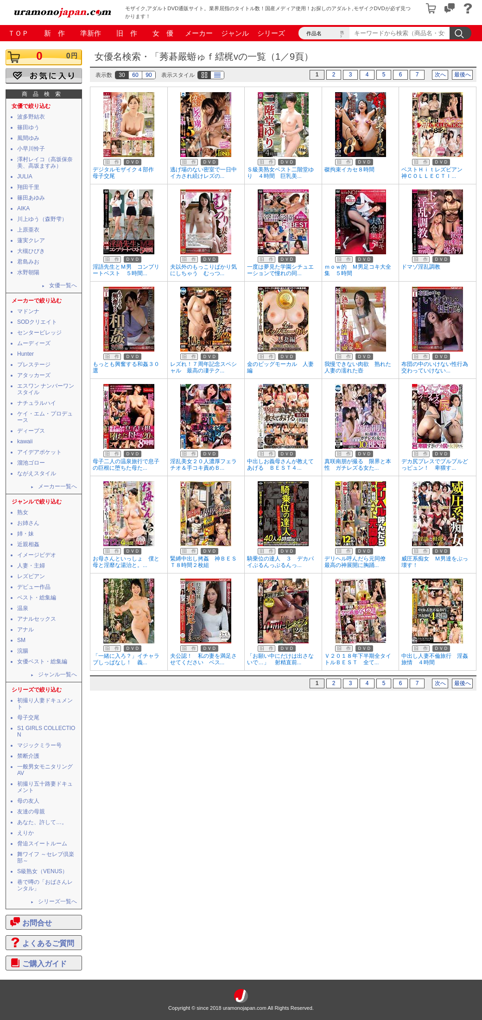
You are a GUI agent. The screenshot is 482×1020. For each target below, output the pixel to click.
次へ (440, 74)
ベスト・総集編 (36, 597)
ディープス (31, 431)
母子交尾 (28, 717)
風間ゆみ (28, 138)
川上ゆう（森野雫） (42, 219)
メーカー (199, 33)
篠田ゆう (28, 127)
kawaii (24, 441)
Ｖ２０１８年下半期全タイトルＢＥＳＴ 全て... (357, 659)
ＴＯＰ (18, 33)
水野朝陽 (28, 272)
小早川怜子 (31, 148)
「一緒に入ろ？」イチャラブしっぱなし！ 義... (126, 659)
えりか (25, 833)
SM (21, 640)
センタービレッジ (39, 332)
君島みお (28, 261)
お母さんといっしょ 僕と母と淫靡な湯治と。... (126, 562)
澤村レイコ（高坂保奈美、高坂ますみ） (45, 162)
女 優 (162, 33)
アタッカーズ (34, 375)
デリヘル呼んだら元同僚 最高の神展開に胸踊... (357, 562)
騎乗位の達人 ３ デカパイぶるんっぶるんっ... (280, 562)
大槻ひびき (31, 251)
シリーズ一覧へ (57, 901)
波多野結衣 (31, 116)
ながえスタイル (36, 473)
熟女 (22, 512)
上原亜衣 (28, 230)
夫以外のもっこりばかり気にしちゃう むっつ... (203, 270)
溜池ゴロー (31, 463)
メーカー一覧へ (57, 486)
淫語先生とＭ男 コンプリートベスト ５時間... (126, 270)
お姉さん (28, 523)
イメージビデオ (36, 555)
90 (149, 75)
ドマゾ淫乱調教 (420, 267)
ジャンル (235, 33)
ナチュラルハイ (36, 403)
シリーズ (271, 33)
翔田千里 (28, 187)
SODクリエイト (37, 322)
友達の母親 (31, 811)
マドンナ (28, 311)
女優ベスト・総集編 (42, 661)
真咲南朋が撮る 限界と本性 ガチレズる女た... (357, 465)
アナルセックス (36, 619)
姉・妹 (25, 533)
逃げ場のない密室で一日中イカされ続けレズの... (203, 173)
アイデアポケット (39, 452)
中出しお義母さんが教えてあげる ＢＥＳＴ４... (280, 465)
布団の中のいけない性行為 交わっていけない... (437, 367)
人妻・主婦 (31, 565)
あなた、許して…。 (42, 822)
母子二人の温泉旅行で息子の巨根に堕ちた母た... (126, 465)
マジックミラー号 (39, 745)
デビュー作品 (34, 587)
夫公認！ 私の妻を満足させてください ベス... (203, 659)
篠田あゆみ (31, 198)
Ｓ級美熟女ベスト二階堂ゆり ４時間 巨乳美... (280, 173)
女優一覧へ (63, 285)
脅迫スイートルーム (42, 843)
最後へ (462, 74)
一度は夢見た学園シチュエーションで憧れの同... (280, 270)
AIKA (23, 208)
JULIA (24, 176)
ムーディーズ (34, 343)
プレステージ (34, 364)
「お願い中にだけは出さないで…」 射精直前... (280, 659)
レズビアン (31, 576)
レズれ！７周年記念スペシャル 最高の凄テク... (203, 367)
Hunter (25, 354)
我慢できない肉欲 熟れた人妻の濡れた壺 (357, 367)
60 (135, 75)
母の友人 (28, 801)
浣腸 (22, 651)
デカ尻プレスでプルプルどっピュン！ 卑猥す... (434, 465)
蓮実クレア (31, 240)
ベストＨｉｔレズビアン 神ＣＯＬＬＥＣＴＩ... (434, 173)
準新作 (90, 33)
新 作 (54, 33)
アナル (25, 629)
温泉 (22, 608)
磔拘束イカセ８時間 (349, 169)
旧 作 (126, 33)
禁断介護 (28, 756)
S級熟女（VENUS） (42, 871)
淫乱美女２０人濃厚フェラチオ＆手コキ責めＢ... (203, 465)
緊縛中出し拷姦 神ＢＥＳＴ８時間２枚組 (203, 562)
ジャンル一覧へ (57, 674)
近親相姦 (28, 544)
